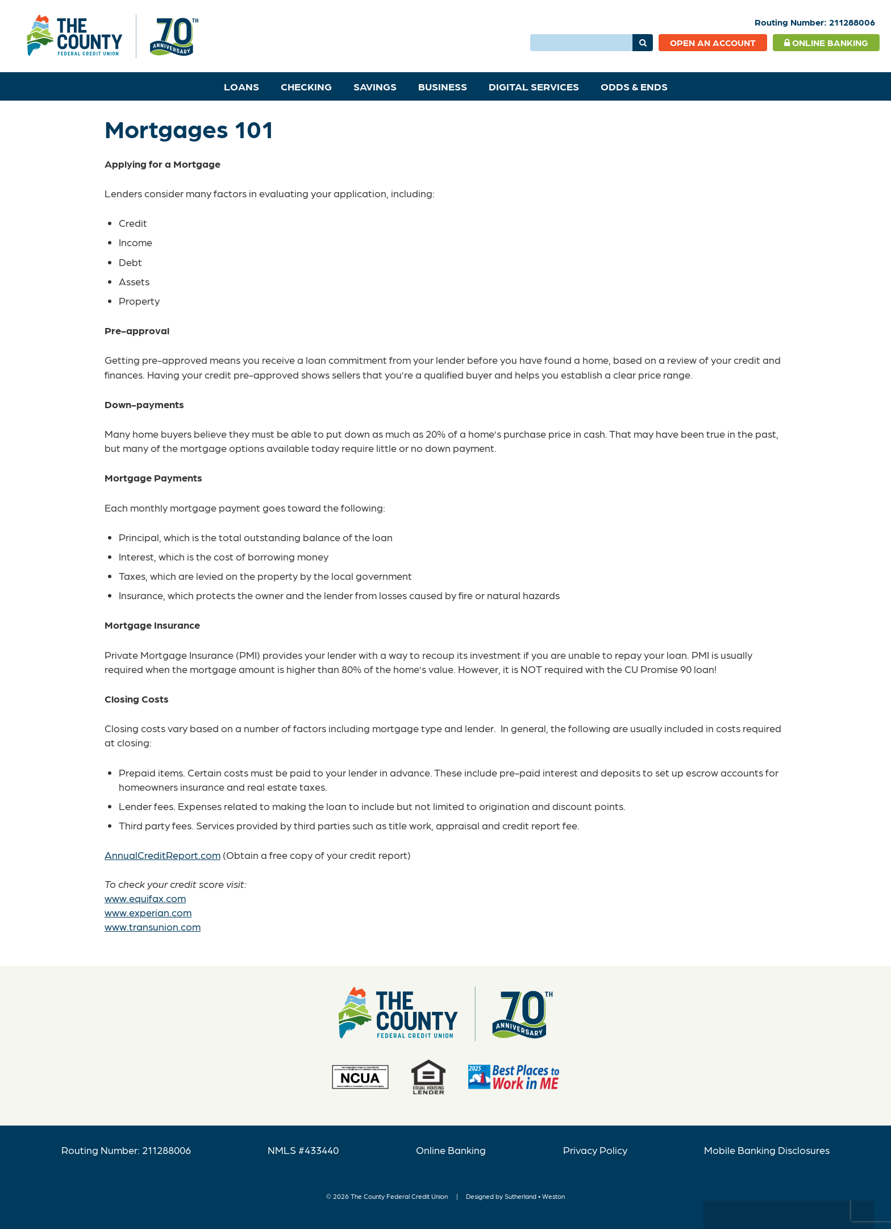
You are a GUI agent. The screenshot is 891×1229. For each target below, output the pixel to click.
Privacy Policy (595, 1150)
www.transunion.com (153, 926)
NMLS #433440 (303, 1150)
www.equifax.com (145, 898)
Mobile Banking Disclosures (767, 1150)
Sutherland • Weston (535, 1196)
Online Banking (826, 42)
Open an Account (713, 42)
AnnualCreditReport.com (162, 855)
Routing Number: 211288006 (126, 1150)
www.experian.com (148, 912)
